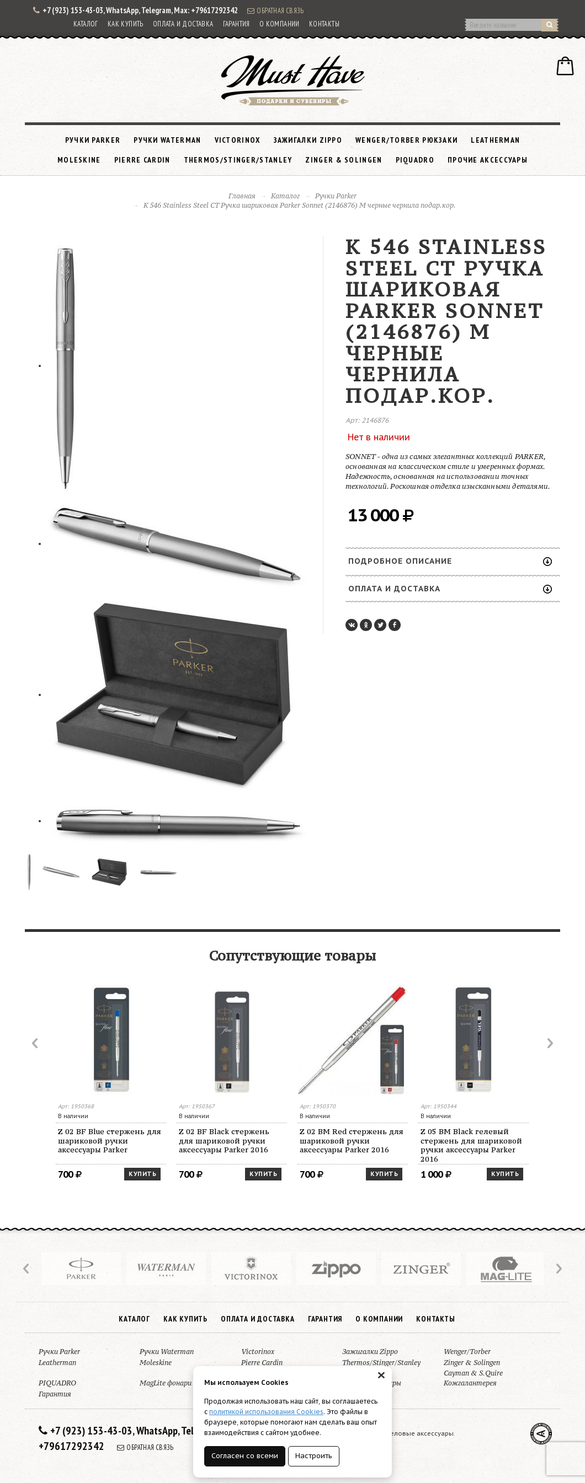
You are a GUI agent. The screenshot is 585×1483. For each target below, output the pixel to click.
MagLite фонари (166, 1383)
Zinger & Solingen (343, 160)
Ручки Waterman (167, 140)
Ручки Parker (93, 140)
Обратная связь (275, 10)
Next (549, 1043)
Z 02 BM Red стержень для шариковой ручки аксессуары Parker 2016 (351, 1140)
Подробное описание (450, 561)
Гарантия (236, 24)
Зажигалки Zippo (308, 140)
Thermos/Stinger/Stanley (238, 160)
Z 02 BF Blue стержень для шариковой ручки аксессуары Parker (109, 1140)
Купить (142, 1174)
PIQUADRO (415, 160)
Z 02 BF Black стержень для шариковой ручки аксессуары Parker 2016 (224, 1140)
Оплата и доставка (183, 24)
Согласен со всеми (244, 1455)
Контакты (324, 24)
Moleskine (79, 160)
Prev (36, 1043)
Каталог (85, 24)
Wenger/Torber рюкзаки (406, 140)
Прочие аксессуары (488, 160)
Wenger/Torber (467, 1351)
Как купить (125, 24)
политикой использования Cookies (266, 1411)
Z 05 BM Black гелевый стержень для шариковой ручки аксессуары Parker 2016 (471, 1145)
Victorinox (237, 140)
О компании (279, 24)
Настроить (313, 1455)
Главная (242, 196)
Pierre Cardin (142, 160)
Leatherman (495, 140)
